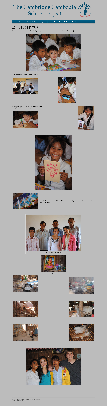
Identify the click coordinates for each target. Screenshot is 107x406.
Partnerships (53, 22)
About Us (22, 22)
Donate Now (76, 22)
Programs (43, 22)
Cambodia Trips (64, 22)
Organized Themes (17, 401)
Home (15, 22)
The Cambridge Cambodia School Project (28, 399)
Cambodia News (32, 22)
